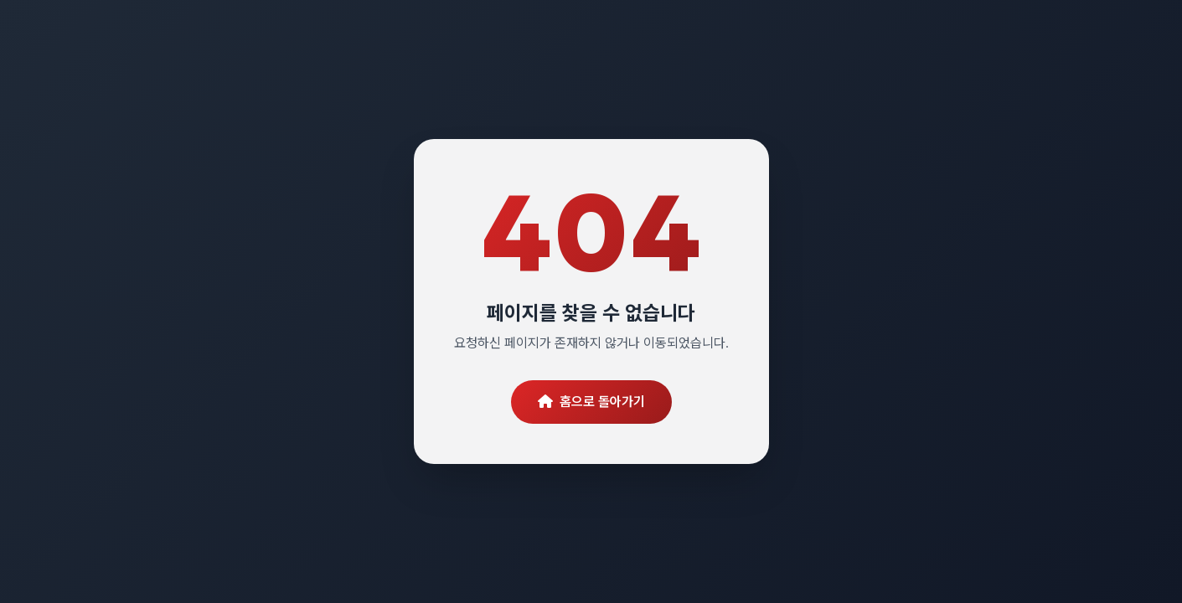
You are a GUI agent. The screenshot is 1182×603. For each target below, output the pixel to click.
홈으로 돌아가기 (591, 402)
